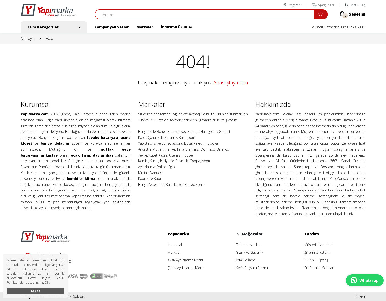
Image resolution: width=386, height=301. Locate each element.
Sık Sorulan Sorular (318, 267)
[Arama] (204, 14)
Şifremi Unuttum (317, 252)
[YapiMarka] (48, 12)
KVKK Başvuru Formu (252, 267)
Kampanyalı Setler (112, 27)
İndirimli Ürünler (177, 27)
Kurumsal (174, 244)
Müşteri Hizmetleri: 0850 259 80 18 (338, 27)
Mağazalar (292, 5)
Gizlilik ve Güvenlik (249, 252)
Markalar (144, 27)
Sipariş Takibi (323, 5)
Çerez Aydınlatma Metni (185, 267)
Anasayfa (27, 38)
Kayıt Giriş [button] (354, 5)
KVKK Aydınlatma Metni (185, 260)
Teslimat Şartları (248, 244)
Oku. (48, 282)
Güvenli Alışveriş (316, 260)
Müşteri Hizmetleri (318, 244)
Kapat (35, 291)
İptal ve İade (245, 260)
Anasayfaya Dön (230, 82)
